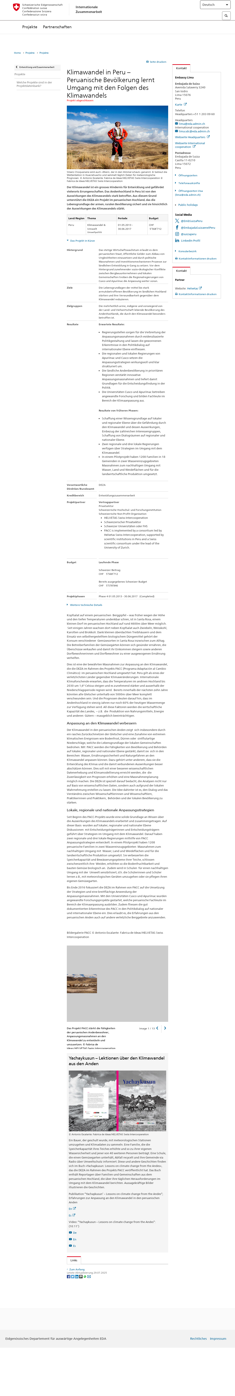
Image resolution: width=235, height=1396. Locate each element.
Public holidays (188, 204)
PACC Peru (78, 1281)
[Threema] (81, 1324)
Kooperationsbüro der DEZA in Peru (95, 1305)
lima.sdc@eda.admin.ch (194, 131)
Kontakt (179, 68)
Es (72, 1215)
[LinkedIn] (77, 1324)
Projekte (29, 36)
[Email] (89, 1324)
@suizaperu (188, 234)
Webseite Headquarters (192, 137)
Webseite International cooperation (190, 145)
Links (72, 1260)
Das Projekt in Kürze (82, 240)
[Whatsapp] (85, 1324)
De (75, 1232)
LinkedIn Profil (190, 240)
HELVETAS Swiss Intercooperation (93, 1288)
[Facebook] (69, 1324)
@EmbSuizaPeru (191, 221)
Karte (181, 104)
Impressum (218, 1387)
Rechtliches (198, 1387)
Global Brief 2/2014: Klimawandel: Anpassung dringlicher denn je (113, 1275)
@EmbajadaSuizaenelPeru (198, 227)
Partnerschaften (57, 36)
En (72, 1208)
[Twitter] (73, 1324)
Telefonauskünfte (189, 183)
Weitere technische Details (85, 605)
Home (17, 53)
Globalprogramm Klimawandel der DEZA (96, 1268)
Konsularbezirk (187, 251)
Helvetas (194, 288)
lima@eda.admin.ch (192, 123)
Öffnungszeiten (187, 175)
